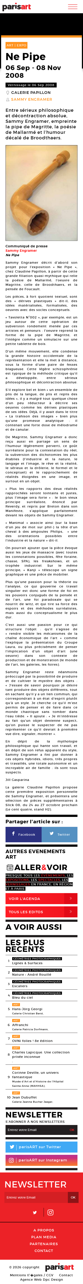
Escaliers (20, 986)
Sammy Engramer (31, 99)
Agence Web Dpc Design (41, 1280)
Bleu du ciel (22, 998)
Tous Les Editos (43, 911)
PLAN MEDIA (43, 1237)
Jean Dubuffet (24, 1097)
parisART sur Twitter (33, 1147)
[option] (41, 193)
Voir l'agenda (43, 898)
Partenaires (44, 1244)
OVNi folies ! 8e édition (32, 1041)
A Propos (43, 1230)
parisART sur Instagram (38, 1160)
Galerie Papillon (31, 93)
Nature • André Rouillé (31, 975)
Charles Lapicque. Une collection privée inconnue (41, 1054)
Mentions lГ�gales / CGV (32, 1275)
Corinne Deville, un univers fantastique (35, 1075)
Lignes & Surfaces (27, 963)
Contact (44, 1250)
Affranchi (20, 1025)
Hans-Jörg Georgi (27, 1009)
